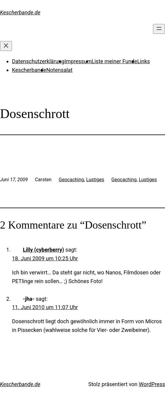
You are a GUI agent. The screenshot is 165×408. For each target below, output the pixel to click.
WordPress (152, 384)
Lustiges (95, 179)
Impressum (78, 61)
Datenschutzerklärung (38, 61)
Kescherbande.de (20, 12)
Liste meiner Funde (114, 61)
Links (143, 61)
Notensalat (59, 70)
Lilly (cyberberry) (43, 250)
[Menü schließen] (6, 46)
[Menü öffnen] (159, 29)
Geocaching (71, 179)
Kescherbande (29, 70)
